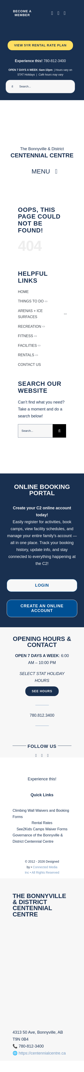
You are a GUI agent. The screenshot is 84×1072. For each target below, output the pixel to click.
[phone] (65, 13)
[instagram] (58, 13)
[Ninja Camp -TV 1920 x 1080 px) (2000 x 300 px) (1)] (40, 25)
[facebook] (52, 13)
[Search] (12, 86)
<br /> (42, 972)
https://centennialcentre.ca (42, 1053)
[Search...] (40, 86)
